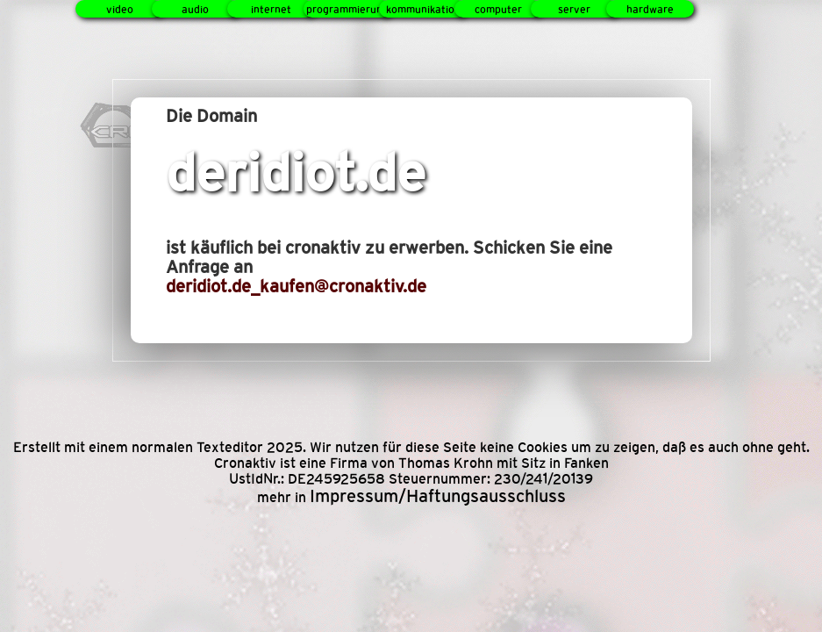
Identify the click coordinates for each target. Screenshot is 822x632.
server (574, 10)
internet (271, 10)
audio (195, 10)
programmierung (347, 10)
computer (498, 10)
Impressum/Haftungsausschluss (438, 496)
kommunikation (423, 10)
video (119, 10)
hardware (650, 10)
